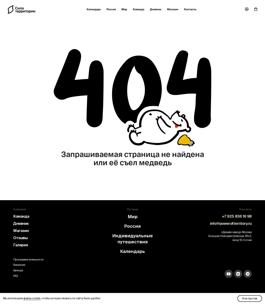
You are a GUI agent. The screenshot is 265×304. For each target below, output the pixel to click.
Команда (138, 9)
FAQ (15, 275)
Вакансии (19, 264)
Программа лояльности (28, 259)
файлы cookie (31, 298)
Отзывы (20, 238)
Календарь (94, 9)
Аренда (18, 270)
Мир (124, 9)
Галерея (20, 245)
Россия (111, 9)
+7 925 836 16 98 (237, 216)
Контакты (190, 9)
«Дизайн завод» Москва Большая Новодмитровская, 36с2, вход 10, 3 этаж (230, 236)
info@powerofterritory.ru (231, 223)
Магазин (172, 9)
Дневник (155, 9)
